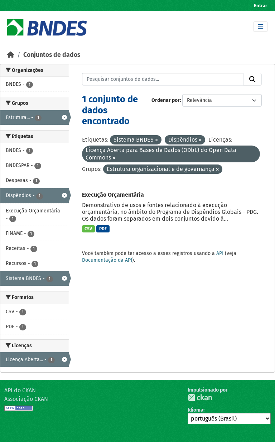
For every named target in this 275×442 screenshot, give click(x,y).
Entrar (260, 5)
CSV (88, 228)
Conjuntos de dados (51, 55)
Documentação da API (107, 260)
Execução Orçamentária (113, 194)
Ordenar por (165, 100)
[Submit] (252, 79)
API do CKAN (20, 390)
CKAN (200, 397)
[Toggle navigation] (260, 26)
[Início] (10, 55)
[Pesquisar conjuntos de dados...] (163, 79)
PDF (103, 228)
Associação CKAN (26, 399)
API (219, 253)
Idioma (195, 410)
